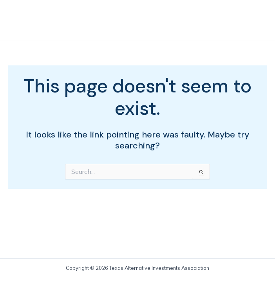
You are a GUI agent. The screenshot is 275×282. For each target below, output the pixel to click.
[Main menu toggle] (253, 20)
